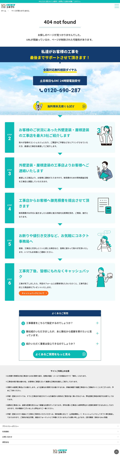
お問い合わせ (7, 437)
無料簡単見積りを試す (54, 107)
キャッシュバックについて (33, 293)
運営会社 (5, 442)
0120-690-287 (62, 90)
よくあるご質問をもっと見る (52, 354)
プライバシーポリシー (10, 427)
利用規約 (5, 432)
